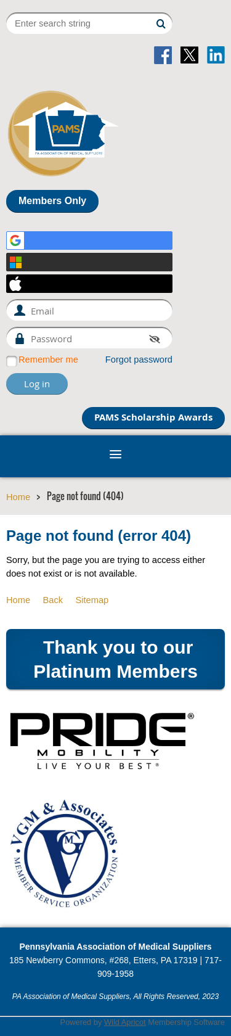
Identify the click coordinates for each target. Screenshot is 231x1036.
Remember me (48, 359)
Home (18, 497)
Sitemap (91, 600)
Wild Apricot (125, 1022)
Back (53, 600)
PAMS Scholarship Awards (153, 417)
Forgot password (138, 359)
